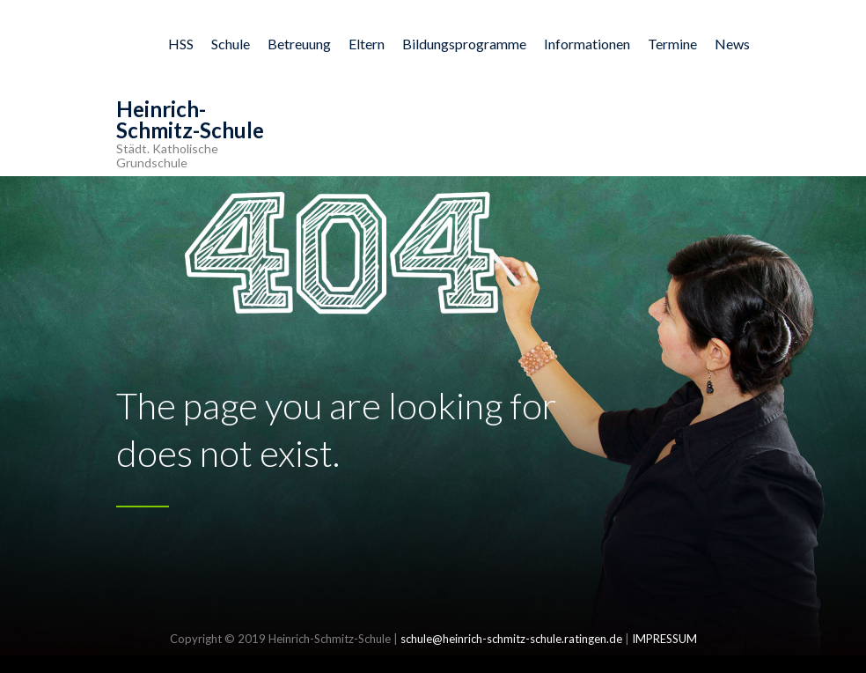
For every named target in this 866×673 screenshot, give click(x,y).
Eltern (367, 43)
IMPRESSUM (664, 639)
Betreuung (299, 43)
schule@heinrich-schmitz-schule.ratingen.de (511, 639)
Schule (230, 43)
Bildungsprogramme (464, 43)
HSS (181, 43)
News (732, 43)
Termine (672, 43)
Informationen (587, 43)
